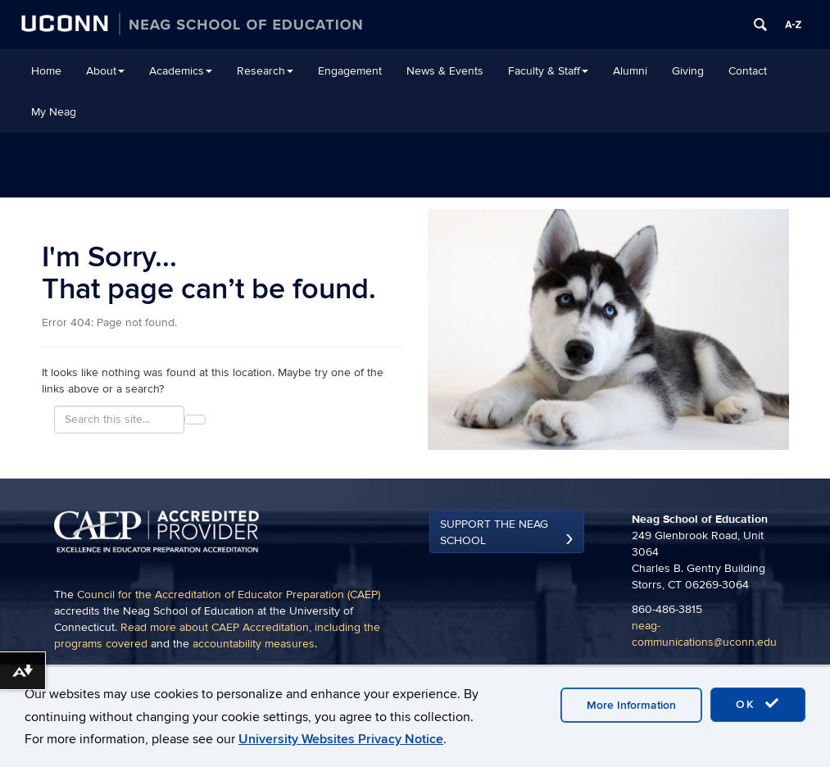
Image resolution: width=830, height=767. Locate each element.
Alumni (630, 71)
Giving (688, 71)
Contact (747, 71)
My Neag (53, 112)
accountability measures (254, 644)
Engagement (350, 71)
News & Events (444, 71)
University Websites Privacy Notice (340, 739)
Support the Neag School (494, 532)
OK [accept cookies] (758, 704)
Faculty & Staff (548, 71)
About (105, 71)
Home (46, 71)
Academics (180, 71)
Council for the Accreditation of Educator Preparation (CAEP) (228, 594)
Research (265, 71)
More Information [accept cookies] (631, 705)
